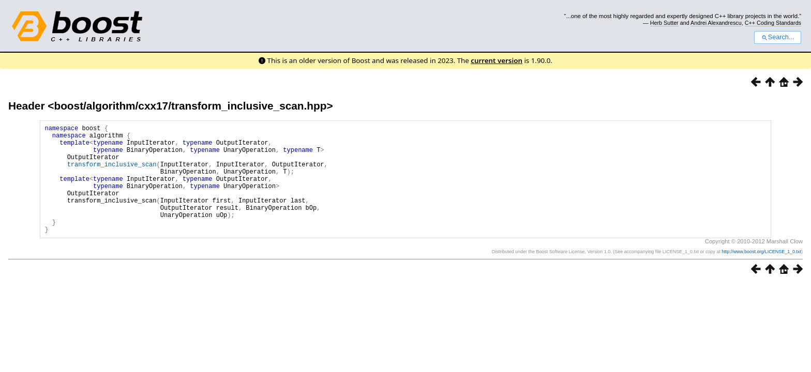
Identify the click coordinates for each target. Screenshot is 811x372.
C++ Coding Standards (773, 23)
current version (496, 60)
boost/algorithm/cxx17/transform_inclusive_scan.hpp (190, 106)
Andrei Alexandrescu (716, 23)
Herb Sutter (664, 23)
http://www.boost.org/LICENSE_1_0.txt (761, 274)
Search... (777, 37)
